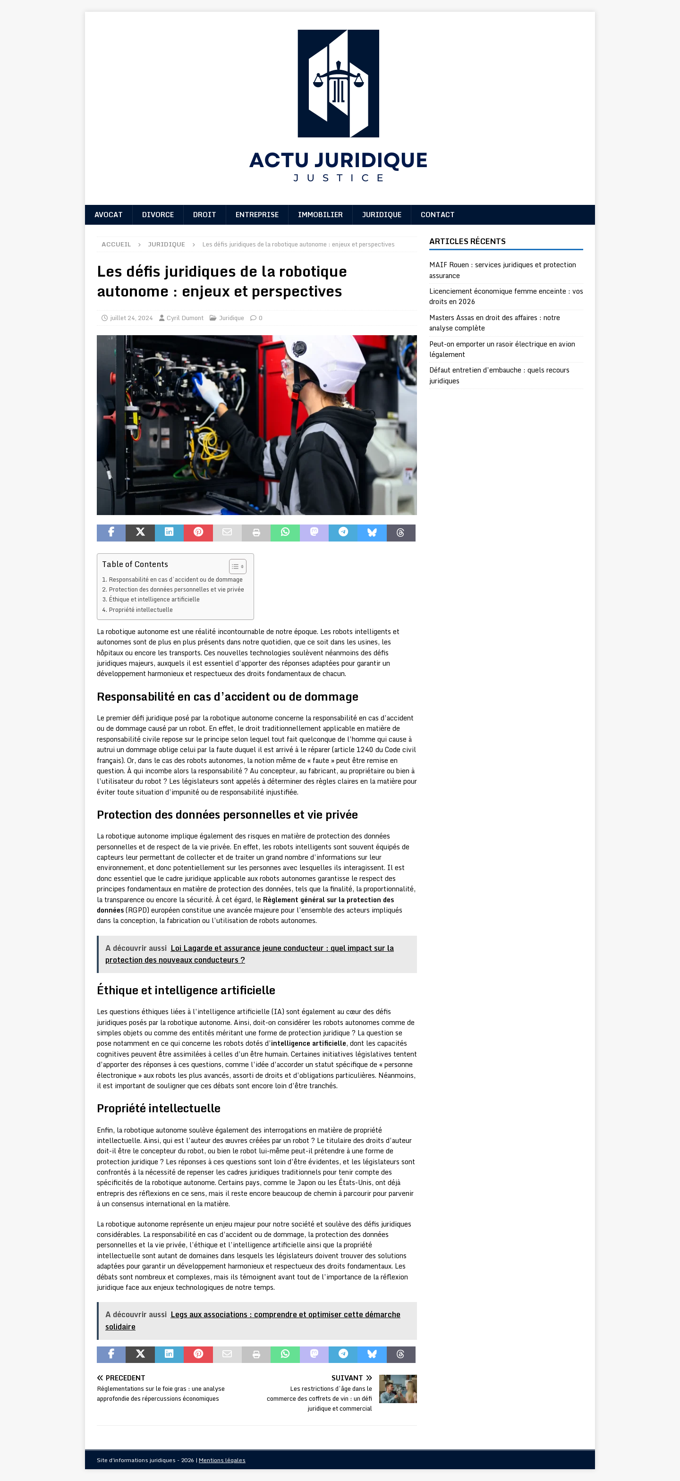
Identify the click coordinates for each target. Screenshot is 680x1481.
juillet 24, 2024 (131, 318)
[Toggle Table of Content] (233, 567)
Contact (438, 214)
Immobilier (320, 214)
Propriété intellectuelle (141, 609)
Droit (204, 214)
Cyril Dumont (185, 318)
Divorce (158, 214)
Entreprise (257, 214)
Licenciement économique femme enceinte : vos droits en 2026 (506, 296)
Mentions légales (222, 1460)
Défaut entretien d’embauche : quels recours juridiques (499, 375)
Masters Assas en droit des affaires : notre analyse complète (494, 322)
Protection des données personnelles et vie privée (176, 589)
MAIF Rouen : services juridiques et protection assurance (502, 269)
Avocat (108, 214)
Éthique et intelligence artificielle (154, 599)
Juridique (381, 214)
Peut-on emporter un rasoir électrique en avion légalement (502, 349)
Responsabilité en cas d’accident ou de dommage (176, 579)
